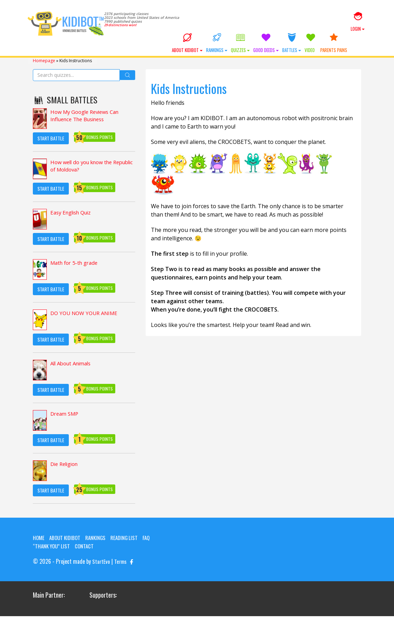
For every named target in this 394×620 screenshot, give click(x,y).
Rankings (229, 48)
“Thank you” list (53, 550)
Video (323, 48)
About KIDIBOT (199, 48)
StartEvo (101, 565)
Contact (87, 550)
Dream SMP (65, 418)
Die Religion (66, 469)
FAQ (154, 542)
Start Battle (50, 142)
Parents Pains (346, 48)
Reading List (130, 542)
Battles (303, 48)
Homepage (44, 65)
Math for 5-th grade (76, 267)
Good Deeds (278, 48)
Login (358, 22)
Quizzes (252, 48)
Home (39, 542)
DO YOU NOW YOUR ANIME (86, 318)
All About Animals (73, 368)
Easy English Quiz (73, 217)
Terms (121, 565)
